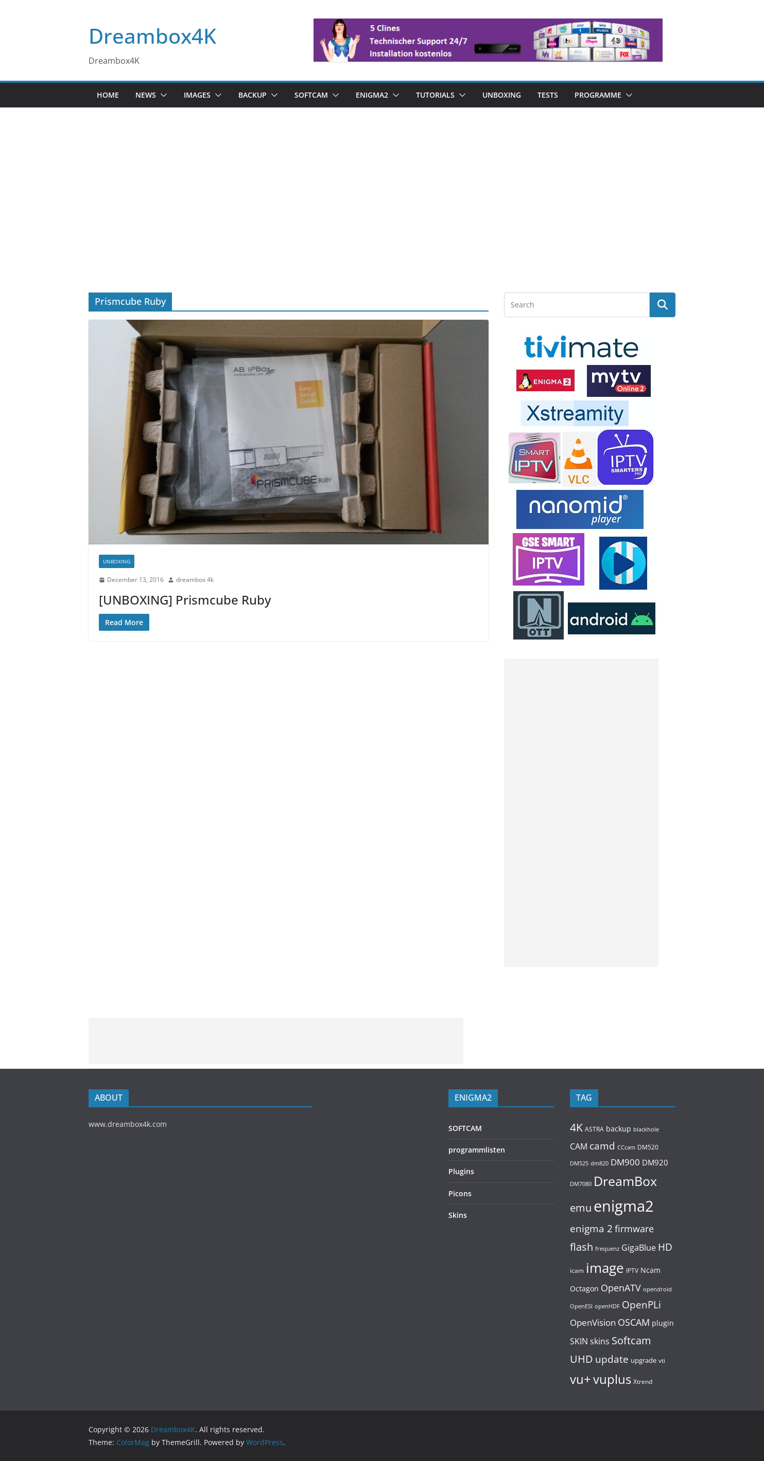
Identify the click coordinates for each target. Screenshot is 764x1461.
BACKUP (252, 95)
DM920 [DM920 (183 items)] (655, 1162)
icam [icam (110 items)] (577, 1270)
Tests (547, 95)
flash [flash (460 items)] (581, 1247)
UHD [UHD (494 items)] (581, 1359)
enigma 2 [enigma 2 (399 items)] (591, 1228)
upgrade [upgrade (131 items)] (643, 1360)
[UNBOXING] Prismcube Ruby (185, 599)
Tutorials (435, 95)
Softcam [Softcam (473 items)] (631, 1340)
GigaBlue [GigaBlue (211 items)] (638, 1247)
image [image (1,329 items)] (605, 1267)
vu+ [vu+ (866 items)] (580, 1379)
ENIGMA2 (372, 95)
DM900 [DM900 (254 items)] (625, 1162)
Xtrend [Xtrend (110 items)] (642, 1381)
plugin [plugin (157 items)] (663, 1323)
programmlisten (476, 1150)
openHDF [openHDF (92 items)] (607, 1306)
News (145, 95)
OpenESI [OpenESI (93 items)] (581, 1306)
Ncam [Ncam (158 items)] (650, 1270)
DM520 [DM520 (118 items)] (647, 1147)
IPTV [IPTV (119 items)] (632, 1270)
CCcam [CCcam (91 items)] (626, 1147)
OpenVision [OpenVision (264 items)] (593, 1322)
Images (197, 95)
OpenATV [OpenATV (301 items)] (621, 1288)
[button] (161, 95)
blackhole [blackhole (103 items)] (646, 1129)
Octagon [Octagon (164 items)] (584, 1288)
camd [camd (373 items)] (602, 1145)
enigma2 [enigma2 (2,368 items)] (624, 1206)
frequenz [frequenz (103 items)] (607, 1248)
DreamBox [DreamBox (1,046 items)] (625, 1181)
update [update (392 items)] (612, 1359)
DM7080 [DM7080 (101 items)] (581, 1184)
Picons (460, 1193)
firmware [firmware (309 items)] (634, 1228)
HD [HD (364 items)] (665, 1246)
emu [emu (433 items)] (581, 1208)
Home (108, 95)
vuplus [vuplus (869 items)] (612, 1379)
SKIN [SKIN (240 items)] (579, 1341)
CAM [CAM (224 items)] (578, 1146)
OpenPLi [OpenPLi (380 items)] (641, 1304)
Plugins (461, 1171)
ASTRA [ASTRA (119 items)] (594, 1129)
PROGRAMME (598, 95)
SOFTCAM (311, 95)
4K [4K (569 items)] (576, 1127)
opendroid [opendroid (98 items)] (657, 1289)
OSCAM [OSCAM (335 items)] (634, 1322)
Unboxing (501, 95)
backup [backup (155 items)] (618, 1129)
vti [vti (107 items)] (661, 1360)
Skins (457, 1215)
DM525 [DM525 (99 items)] (579, 1163)
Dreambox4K (152, 36)
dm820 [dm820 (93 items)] (600, 1163)
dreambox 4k (195, 579)
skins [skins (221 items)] (600, 1341)
